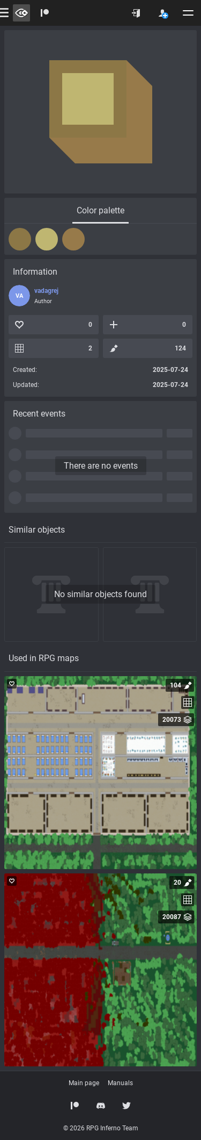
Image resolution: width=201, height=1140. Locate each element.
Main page (84, 1083)
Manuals (120, 1083)
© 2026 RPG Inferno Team (100, 1128)
